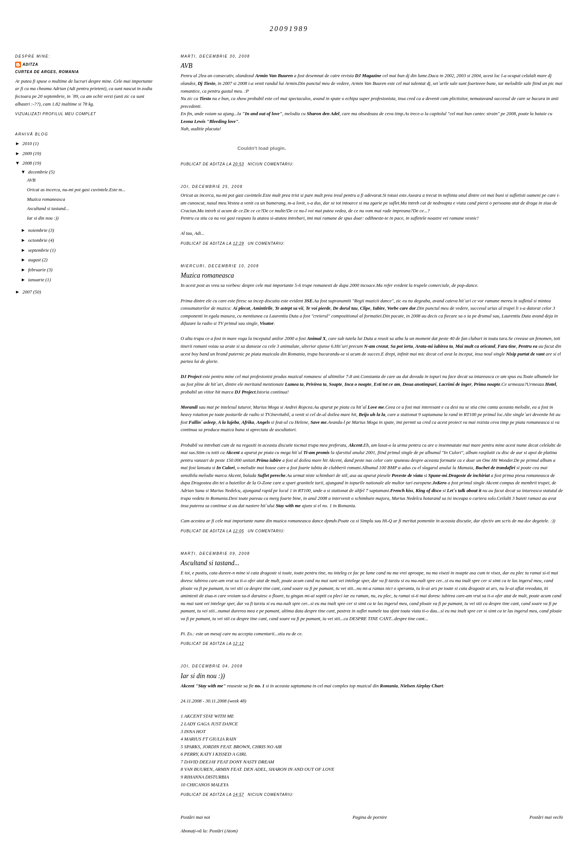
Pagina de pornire (369, 817)
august (35, 259)
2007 (27, 292)
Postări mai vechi (546, 817)
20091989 (288, 28)
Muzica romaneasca (207, 275)
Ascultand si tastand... (210, 563)
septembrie (39, 250)
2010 (27, 143)
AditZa (30, 64)
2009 (27, 153)
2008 (27, 163)
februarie (37, 269)
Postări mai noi (195, 817)
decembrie (38, 172)
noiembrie (38, 230)
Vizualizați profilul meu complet (55, 114)
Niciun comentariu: (271, 164)
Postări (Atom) (223, 831)
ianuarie (36, 279)
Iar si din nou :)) (203, 676)
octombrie (38, 240)
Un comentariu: (267, 243)
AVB (186, 65)
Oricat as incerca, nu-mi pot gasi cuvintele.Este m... (76, 189)
